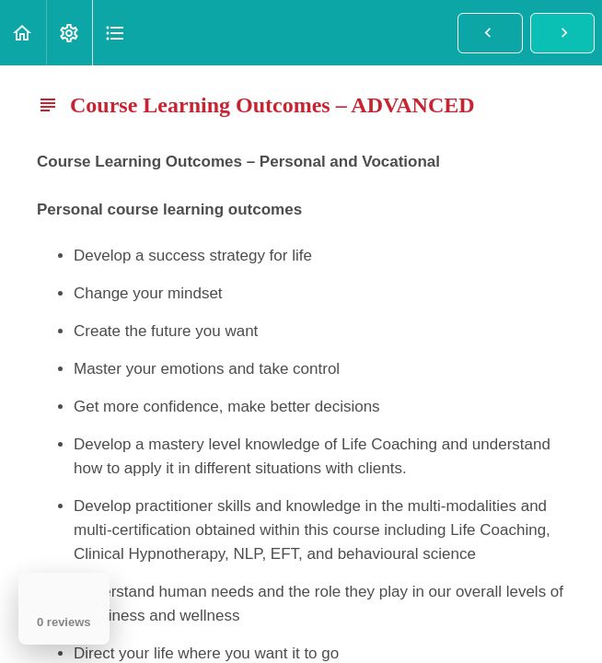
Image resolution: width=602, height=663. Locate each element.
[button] (23, 32)
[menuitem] (69, 32)
